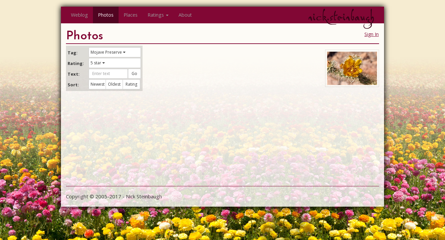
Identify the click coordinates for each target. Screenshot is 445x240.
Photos (106, 15)
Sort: (73, 85)
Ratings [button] (158, 15)
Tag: (73, 53)
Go (134, 73)
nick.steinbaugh (341, 17)
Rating (131, 84)
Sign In (371, 34)
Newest (98, 84)
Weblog (79, 15)
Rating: (76, 63)
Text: (74, 74)
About (185, 15)
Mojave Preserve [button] (108, 52)
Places (131, 15)
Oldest (114, 84)
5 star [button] (98, 63)
